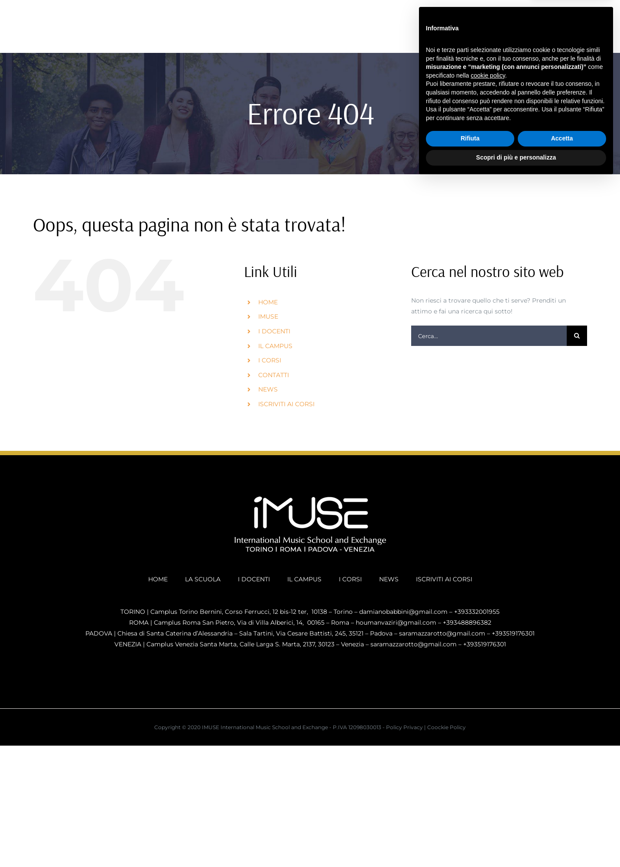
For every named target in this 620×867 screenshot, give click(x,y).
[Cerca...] (489, 336)
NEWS (268, 389)
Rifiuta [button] (470, 824)
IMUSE (268, 316)
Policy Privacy (404, 727)
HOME (268, 302)
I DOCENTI (274, 331)
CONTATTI (273, 375)
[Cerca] (577, 336)
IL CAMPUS (275, 346)
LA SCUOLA (203, 579)
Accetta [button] (562, 824)
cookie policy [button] (488, 761)
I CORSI (269, 360)
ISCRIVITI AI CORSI (286, 404)
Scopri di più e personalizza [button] (516, 843)
